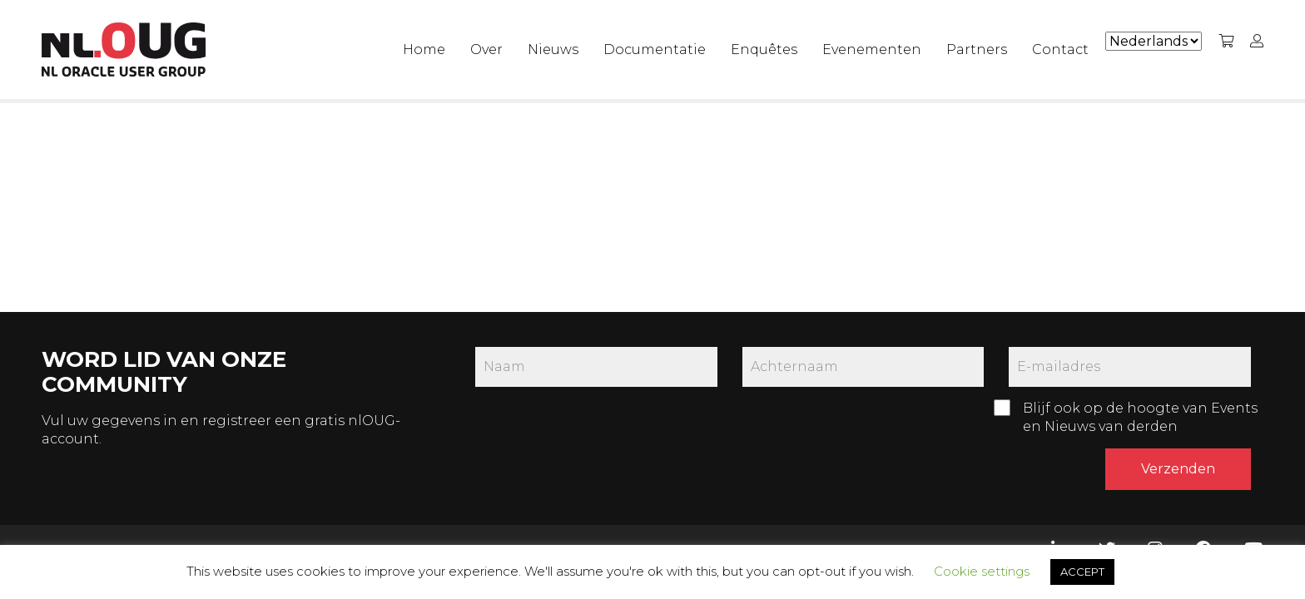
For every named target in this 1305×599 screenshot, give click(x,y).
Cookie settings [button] (982, 571)
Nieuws (553, 49)
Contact (1060, 49)
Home (424, 49)
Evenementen (871, 49)
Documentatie (654, 49)
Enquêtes (764, 49)
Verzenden (1178, 469)
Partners (976, 49)
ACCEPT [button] (1082, 571)
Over (486, 49)
